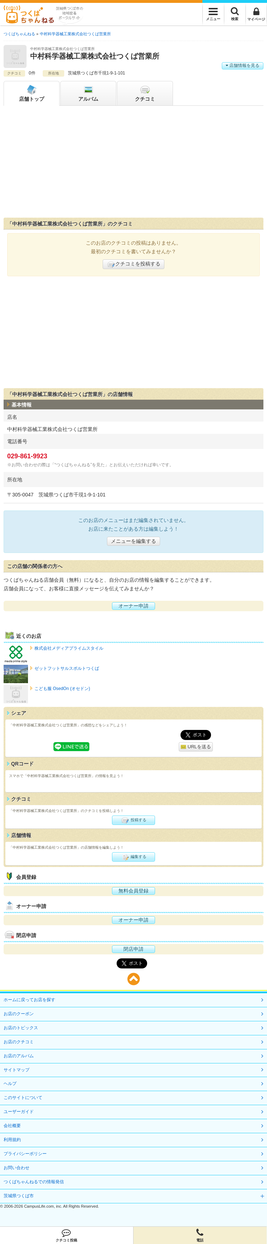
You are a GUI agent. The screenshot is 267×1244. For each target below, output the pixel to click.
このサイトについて (23, 1097)
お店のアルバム (19, 1055)
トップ (31, 93)
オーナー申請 (133, 606)
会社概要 (12, 1125)
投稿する (133, 820)
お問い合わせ (16, 1167)
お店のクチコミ (19, 1041)
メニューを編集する (133, 541)
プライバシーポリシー (25, 1153)
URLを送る (196, 747)
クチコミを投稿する (133, 264)
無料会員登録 (133, 891)
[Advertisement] (133, 163)
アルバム (88, 93)
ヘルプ (10, 1083)
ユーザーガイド (19, 1111)
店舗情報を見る (242, 65)
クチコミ (145, 93)
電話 (200, 1235)
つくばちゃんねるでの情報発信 (34, 1181)
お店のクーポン (19, 1013)
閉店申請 (133, 949)
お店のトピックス (21, 1027)
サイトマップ (16, 1069)
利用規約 (12, 1139)
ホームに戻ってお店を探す (29, 999)
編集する (133, 857)
